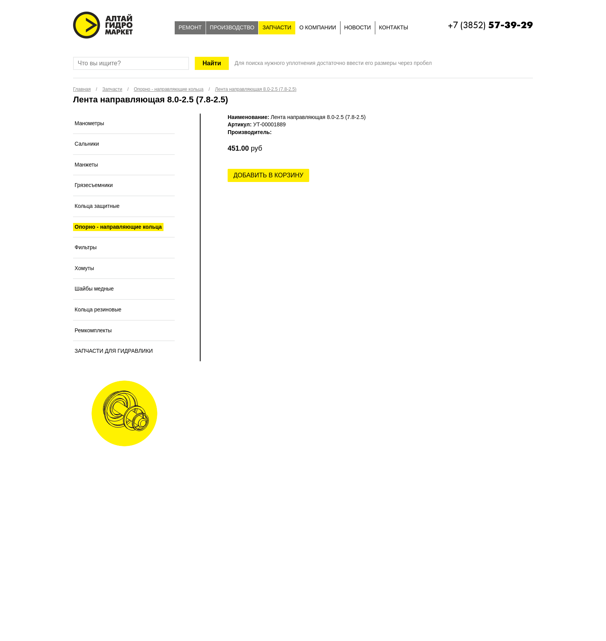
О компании (318, 27)
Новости (357, 27)
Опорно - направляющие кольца (118, 227)
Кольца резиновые (98, 309)
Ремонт (190, 27)
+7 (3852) (490, 25)
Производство (232, 27)
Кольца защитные (97, 206)
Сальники (87, 144)
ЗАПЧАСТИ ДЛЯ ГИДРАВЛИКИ (114, 351)
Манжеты (86, 165)
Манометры (89, 123)
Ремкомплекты (93, 330)
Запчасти (276, 27)
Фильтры (86, 247)
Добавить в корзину (268, 175)
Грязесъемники (94, 185)
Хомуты (84, 268)
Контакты (394, 27)
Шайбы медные (94, 289)
